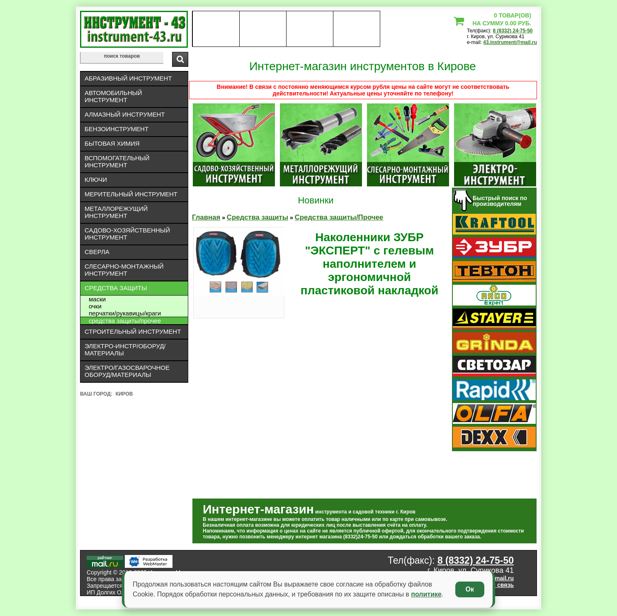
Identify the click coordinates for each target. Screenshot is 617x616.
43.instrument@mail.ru (510, 42)
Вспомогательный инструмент (117, 161)
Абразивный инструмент (128, 78)
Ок (470, 589)
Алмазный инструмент (125, 114)
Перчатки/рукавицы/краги (125, 313)
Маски (97, 299)
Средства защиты (116, 287)
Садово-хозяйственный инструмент (127, 234)
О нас (216, 29)
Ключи (96, 179)
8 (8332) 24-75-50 (512, 31)
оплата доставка (263, 29)
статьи (356, 29)
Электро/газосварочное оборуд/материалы (127, 371)
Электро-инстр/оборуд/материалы (125, 349)
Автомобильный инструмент (113, 96)
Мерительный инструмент (131, 194)
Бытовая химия (112, 143)
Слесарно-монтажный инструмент (124, 270)
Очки (95, 306)
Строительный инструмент (133, 331)
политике (426, 594)
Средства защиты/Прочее (125, 320)
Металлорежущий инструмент (116, 212)
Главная (206, 217)
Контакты (310, 29)
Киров (124, 394)
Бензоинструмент (116, 128)
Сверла (97, 251)
